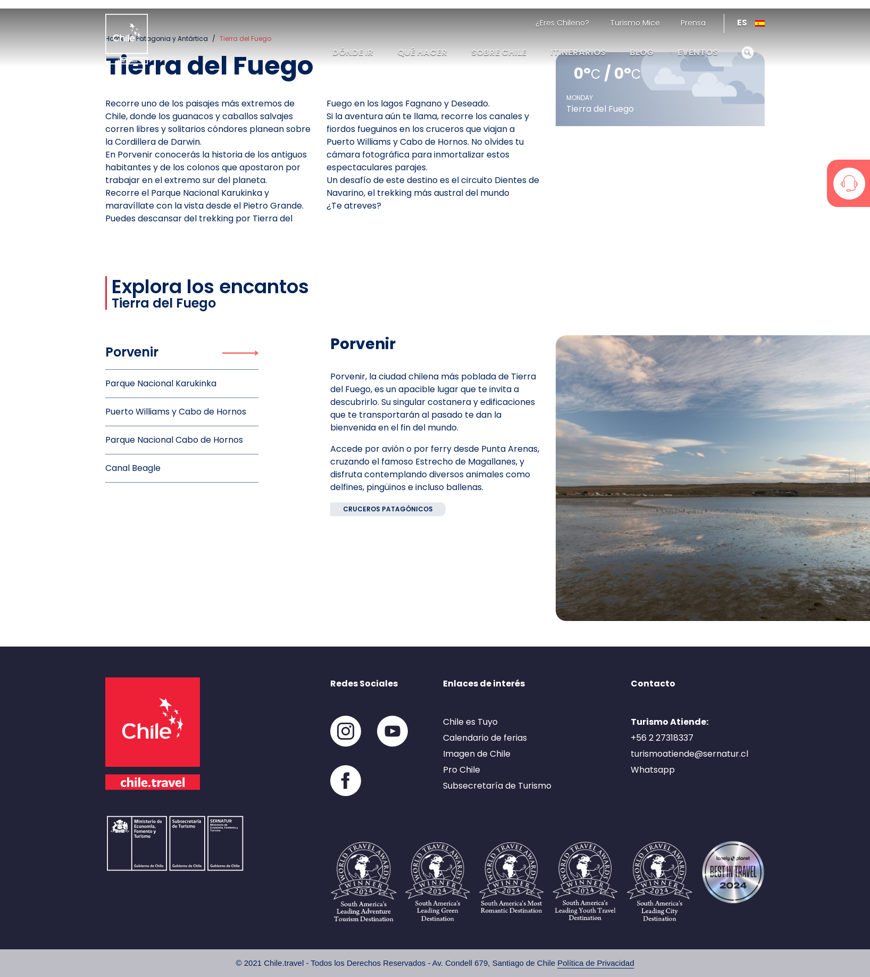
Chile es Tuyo (470, 722)
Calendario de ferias (485, 738)
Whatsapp (653, 770)
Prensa (693, 23)
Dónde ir (352, 52)
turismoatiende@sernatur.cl (689, 754)
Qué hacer (422, 52)
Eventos (697, 52)
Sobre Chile (498, 52)
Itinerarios (578, 52)
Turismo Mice (635, 23)
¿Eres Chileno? (562, 23)
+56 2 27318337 (662, 738)
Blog (642, 52)
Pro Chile (461, 770)
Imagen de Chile (477, 754)
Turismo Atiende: (669, 722)
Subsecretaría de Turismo (497, 786)
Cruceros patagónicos (388, 509)
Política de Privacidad (595, 962)
